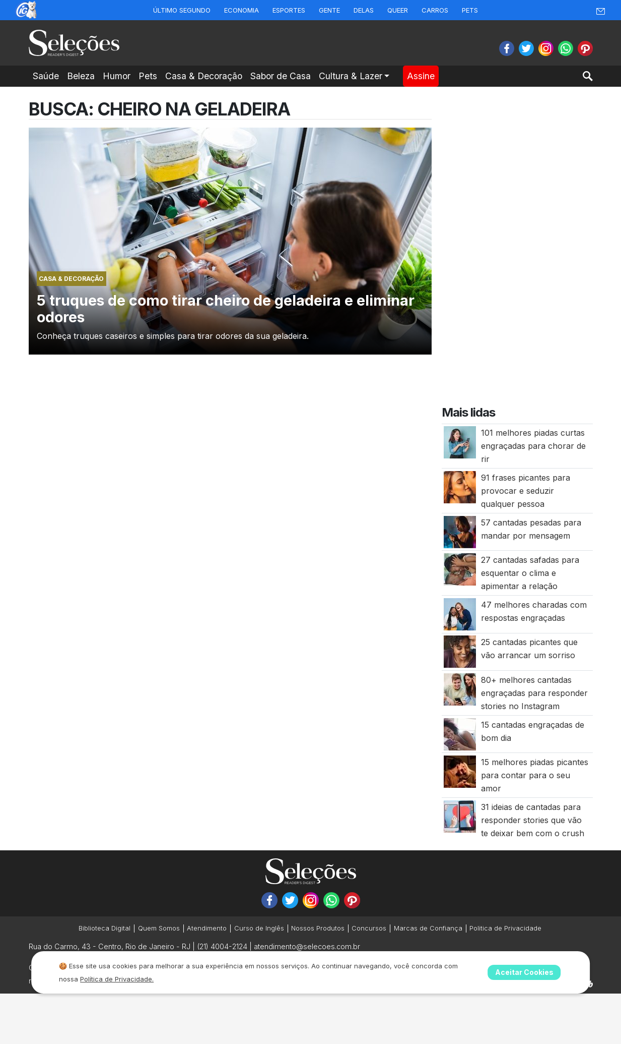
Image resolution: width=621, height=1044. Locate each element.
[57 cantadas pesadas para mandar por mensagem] (460, 531)
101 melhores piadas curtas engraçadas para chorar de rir (533, 446)
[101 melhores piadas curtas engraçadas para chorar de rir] (460, 442)
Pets (470, 10)
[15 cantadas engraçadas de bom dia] (460, 733)
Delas (364, 10)
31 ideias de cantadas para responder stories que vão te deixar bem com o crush (532, 820)
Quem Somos (159, 928)
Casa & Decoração (203, 76)
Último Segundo (182, 10)
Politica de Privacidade (505, 928)
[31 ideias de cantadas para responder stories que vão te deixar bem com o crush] (460, 815)
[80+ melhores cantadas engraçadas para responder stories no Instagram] (460, 688)
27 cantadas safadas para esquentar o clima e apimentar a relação (530, 573)
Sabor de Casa (280, 76)
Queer (397, 10)
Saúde (46, 76)
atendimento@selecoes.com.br (307, 946)
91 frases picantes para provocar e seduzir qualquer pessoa (525, 491)
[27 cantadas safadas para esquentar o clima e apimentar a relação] (460, 569)
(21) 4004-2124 (222, 946)
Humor (116, 76)
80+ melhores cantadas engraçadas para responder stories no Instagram (534, 693)
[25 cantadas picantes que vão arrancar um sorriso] (460, 651)
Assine (421, 76)
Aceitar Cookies (524, 972)
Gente (329, 10)
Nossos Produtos (317, 928)
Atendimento (207, 928)
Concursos (369, 928)
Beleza (81, 76)
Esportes (288, 10)
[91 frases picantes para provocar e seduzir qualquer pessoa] (460, 486)
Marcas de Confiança (428, 928)
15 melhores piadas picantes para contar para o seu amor (534, 775)
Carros (435, 10)
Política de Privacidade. (117, 979)
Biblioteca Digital (104, 928)
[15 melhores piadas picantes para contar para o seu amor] (460, 771)
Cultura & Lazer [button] (350, 76)
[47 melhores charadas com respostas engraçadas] (460, 613)
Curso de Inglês (259, 928)
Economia (241, 10)
